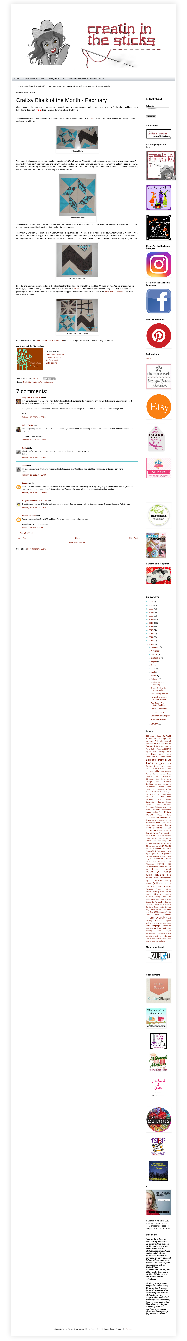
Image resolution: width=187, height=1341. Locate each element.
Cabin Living (159, 771)
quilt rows (158, 936)
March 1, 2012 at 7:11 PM (32, 528)
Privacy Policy (53, 79)
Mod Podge (166, 848)
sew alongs (156, 941)
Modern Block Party (153, 851)
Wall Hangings (153, 926)
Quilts (156, 883)
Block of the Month (29, 382)
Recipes (167, 886)
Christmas (166, 776)
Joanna (25, 483)
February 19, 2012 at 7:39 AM (34, 475)
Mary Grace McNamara (32, 397)
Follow (148, 359)
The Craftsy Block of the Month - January (160, 698)
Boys (169, 766)
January (154, 724)
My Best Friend (166, 851)
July (153, 665)
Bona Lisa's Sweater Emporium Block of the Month (83, 79)
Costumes (167, 784)
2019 (151, 619)
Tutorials (158, 921)
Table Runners (163, 915)
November (155, 651)
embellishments (151, 933)
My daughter (151, 854)
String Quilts (159, 907)
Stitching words (159, 904)
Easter (168, 799)
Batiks (148, 757)
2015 (151, 634)
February (155, 679)
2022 (151, 609)
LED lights (158, 838)
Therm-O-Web (155, 917)
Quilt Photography (162, 878)
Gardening (150, 818)
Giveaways (165, 817)
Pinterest (157, 866)
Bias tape (155, 757)
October (154, 654)
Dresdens (155, 797)
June (153, 669)
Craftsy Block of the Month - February (158, 689)
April (153, 672)
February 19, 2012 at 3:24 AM (34, 440)
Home (16, 79)
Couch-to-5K (150, 787)
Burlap (168, 769)
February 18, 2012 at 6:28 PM (34, 417)
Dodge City (150, 794)
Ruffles (148, 892)
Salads (148, 894)
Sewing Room (160, 897)
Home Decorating (154, 828)
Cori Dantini (158, 784)
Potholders (156, 869)
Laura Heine (156, 841)
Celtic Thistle (27, 425)
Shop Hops (160, 899)
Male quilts (156, 846)
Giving (148, 820)
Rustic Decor (165, 892)
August (154, 662)
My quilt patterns (163, 853)
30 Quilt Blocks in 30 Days (33, 79)
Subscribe (150, 106)
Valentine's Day (152, 923)
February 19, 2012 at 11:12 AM (34, 492)
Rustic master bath (158, 719)
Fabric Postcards (163, 804)
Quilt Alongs (164, 872)
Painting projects (159, 856)
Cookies (149, 784)
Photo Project (151, 861)
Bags (153, 754)
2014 (151, 637)
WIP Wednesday (165, 923)
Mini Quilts (165, 846)
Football (156, 809)
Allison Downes (29, 516)
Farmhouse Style (152, 807)
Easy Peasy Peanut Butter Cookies (158, 704)
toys (163, 941)
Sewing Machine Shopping (157, 683)
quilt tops (167, 936)
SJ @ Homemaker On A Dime (34, 501)
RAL (162, 884)
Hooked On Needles (114, 291)
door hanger (164, 931)
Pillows (160, 864)
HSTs (165, 820)
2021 (151, 612)
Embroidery (150, 802)
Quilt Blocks (155, 874)
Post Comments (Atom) (36, 549)
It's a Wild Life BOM (155, 836)
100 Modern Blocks (153, 736)
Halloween (150, 823)
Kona (152, 838)
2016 (151, 630)
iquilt (158, 933)
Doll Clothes (161, 794)
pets (169, 933)
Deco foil (155, 792)
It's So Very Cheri (53, 360)
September (155, 658)
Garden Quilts (164, 815)
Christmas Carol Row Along (158, 779)
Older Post (133, 538)
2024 (151, 602)
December (155, 647)
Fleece (148, 810)
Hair (169, 820)
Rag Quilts (156, 886)
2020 (151, 616)
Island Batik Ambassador (158, 833)
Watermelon (166, 926)
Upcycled (168, 921)
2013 (151, 641)
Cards (169, 774)
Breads (148, 769)
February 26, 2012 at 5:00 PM (34, 507)
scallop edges (161, 938)
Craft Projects (157, 789)
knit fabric (164, 933)
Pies (169, 861)
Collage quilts (153, 782)
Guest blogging (157, 820)
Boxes (163, 766)
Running (156, 892)
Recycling (149, 889)
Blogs (156, 766)
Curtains (149, 792)
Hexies (159, 825)
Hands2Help (151, 825)
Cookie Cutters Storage (160, 709)
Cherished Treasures (55, 354)
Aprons (148, 752)
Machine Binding (159, 843)
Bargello (160, 754)
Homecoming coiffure (159, 694)
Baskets (168, 754)
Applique (166, 749)
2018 (151, 623)
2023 (151, 605)
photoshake (150, 936)
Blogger (129, 1329)
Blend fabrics (166, 757)
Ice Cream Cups (157, 712)
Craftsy (39, 382)
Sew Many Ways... (54, 357)
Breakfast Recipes (158, 769)
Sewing (157, 894)
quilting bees (150, 938)
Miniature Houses (153, 848)
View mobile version (77, 543)
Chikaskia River (152, 776)
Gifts (157, 818)
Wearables (149, 928)
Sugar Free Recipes (154, 909)
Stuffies (168, 907)
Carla (24, 448)
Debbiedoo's (51, 363)
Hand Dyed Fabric (163, 823)
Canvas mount (159, 774)
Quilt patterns (48, 382)
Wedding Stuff (160, 928)
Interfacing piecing (164, 830)
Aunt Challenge (159, 752)
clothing (149, 931)
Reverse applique (163, 889)
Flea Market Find (165, 807)
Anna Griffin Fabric (153, 749)
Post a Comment (26, 533)
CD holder (149, 771)
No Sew (149, 856)
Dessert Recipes (165, 792)
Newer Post (21, 538)
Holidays (166, 825)
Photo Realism (162, 861)
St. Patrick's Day (158, 902)
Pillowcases (150, 864)
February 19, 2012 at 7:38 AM (34, 457)
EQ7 (159, 799)
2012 (151, 644)
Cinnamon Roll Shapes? (160, 716)
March (154, 676)
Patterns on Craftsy (162, 859)
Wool (169, 928)
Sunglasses (162, 912)
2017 (151, 626)
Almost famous (165, 746)
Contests (167, 782)
